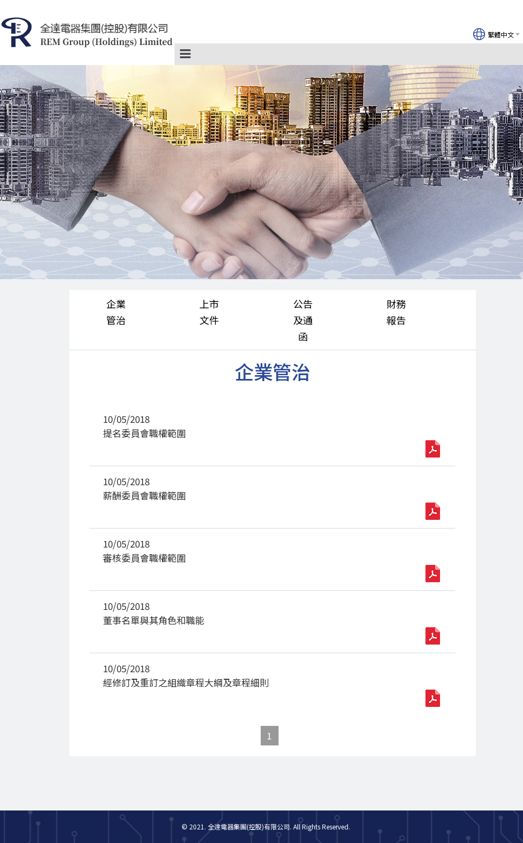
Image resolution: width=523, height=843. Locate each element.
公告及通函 (303, 320)
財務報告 (396, 312)
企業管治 (116, 312)
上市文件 (209, 312)
